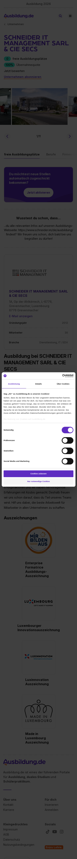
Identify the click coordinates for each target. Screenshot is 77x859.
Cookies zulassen (38, 474)
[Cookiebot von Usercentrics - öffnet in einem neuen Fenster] (56, 375)
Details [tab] (38, 384)
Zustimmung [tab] (14, 384)
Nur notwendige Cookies (38, 481)
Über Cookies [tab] (63, 384)
